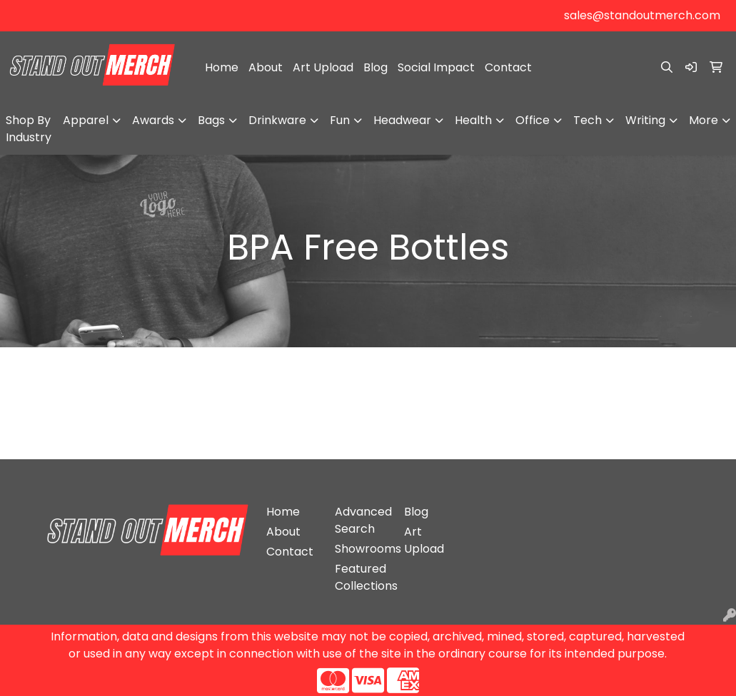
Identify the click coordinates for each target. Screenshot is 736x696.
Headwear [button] (402, 120)
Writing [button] (645, 120)
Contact (508, 67)
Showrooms (361, 549)
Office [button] (532, 120)
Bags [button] (211, 120)
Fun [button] (340, 120)
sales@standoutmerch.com (642, 15)
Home (221, 67)
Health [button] (473, 120)
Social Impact (436, 67)
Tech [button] (587, 120)
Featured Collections (361, 577)
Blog (375, 67)
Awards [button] (153, 120)
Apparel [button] (86, 120)
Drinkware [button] (277, 120)
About (265, 67)
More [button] (703, 120)
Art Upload (323, 67)
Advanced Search (361, 520)
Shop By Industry (28, 128)
